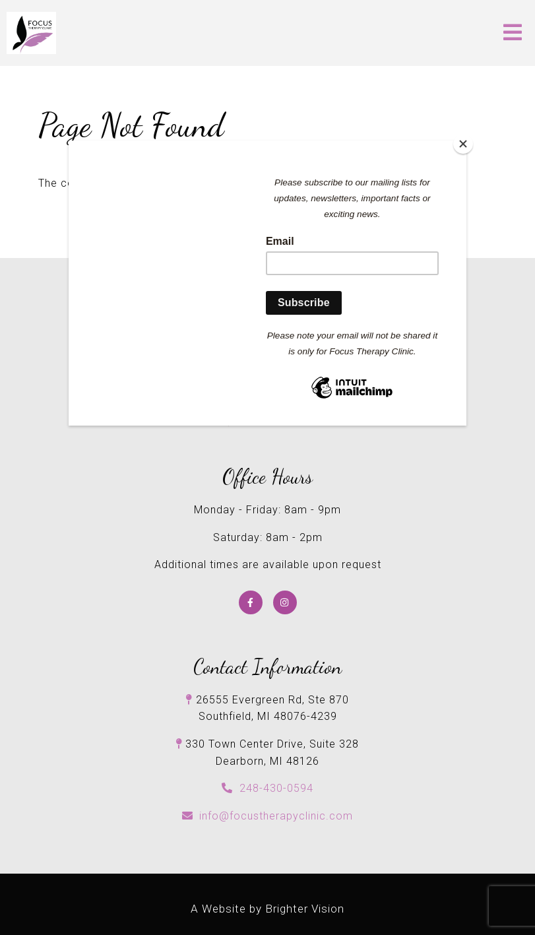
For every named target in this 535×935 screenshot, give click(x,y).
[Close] (463, 144)
